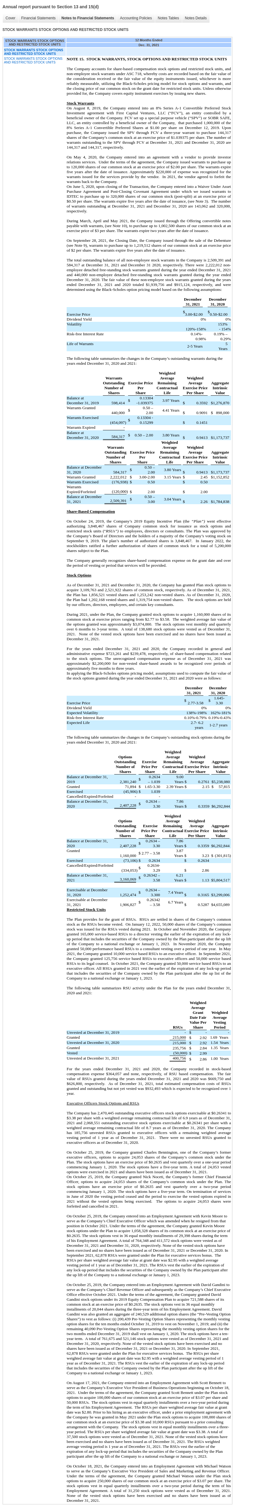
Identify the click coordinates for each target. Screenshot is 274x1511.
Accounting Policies (136, 18)
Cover (10, 18)
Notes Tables (168, 18)
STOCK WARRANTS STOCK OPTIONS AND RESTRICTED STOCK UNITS (33, 60)
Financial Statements (38, 18)
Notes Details (196, 18)
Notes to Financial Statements (87, 18)
